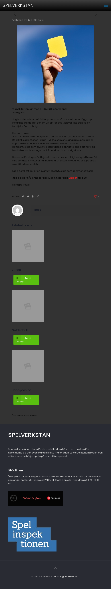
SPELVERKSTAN (18, 5)
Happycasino (21, 390)
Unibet (72, 178)
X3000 (16, 270)
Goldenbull (20, 330)
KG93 (34, 20)
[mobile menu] (106, 5)
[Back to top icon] (55, 568)
